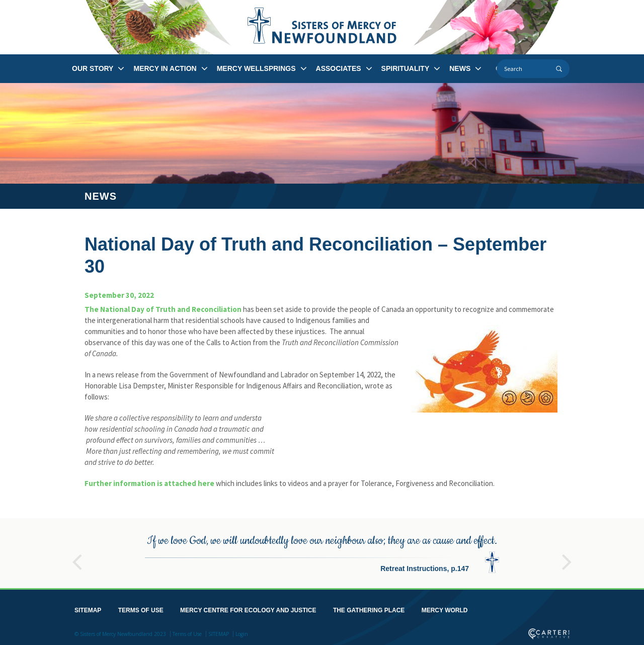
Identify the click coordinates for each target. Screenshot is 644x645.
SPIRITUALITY (405, 68)
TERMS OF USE (141, 608)
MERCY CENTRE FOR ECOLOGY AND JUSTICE (248, 608)
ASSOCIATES (338, 68)
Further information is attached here (149, 483)
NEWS (459, 68)
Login (241, 631)
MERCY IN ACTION (164, 68)
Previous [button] (77, 555)
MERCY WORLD (445, 608)
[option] (322, 551)
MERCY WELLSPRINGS (256, 68)
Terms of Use (187, 631)
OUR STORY (92, 68)
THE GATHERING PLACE (369, 608)
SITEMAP (87, 608)
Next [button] (567, 555)
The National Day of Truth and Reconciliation (163, 309)
